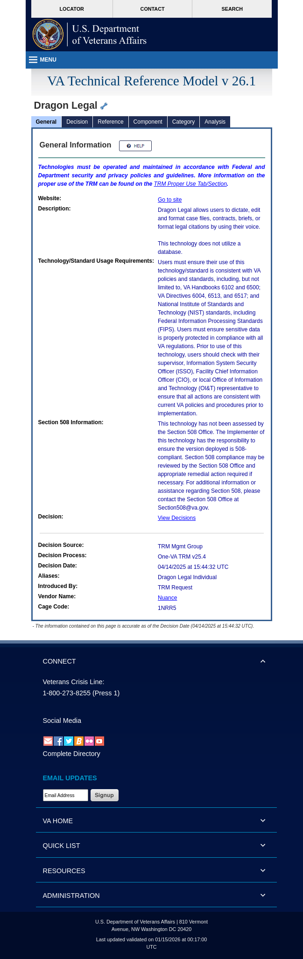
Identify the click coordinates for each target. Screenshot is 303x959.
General (46, 122)
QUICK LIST (61, 845)
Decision (77, 122)
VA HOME (58, 821)
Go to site (170, 199)
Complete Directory (71, 753)
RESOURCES (64, 871)
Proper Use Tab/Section (190, 184)
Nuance (167, 598)
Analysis (214, 122)
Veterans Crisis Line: (74, 682)
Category (183, 122)
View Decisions (177, 518)
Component (148, 122)
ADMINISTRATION (71, 895)
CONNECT (59, 661)
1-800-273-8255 (67, 693)
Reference (110, 122)
